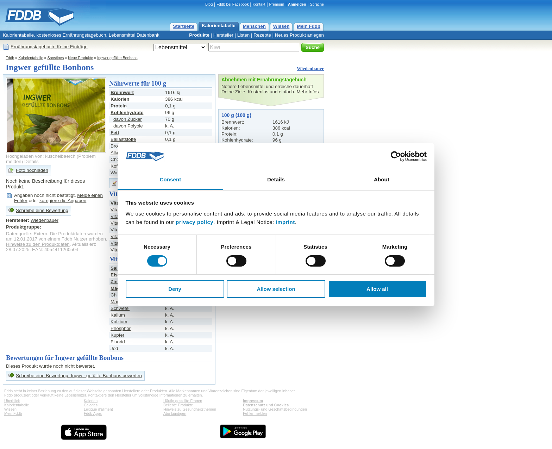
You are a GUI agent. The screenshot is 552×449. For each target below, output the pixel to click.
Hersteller (223, 35)
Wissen (281, 26)
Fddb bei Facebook (233, 4)
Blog (209, 4)
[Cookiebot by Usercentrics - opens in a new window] (396, 156)
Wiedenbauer (310, 68)
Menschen (254, 26)
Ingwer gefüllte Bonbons (117, 58)
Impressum (253, 401)
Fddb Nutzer (74, 239)
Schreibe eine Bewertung (42, 210)
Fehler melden (255, 413)
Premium (276, 4)
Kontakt (258, 4)
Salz (115, 268)
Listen (243, 35)
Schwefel (120, 308)
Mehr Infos (307, 91)
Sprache (317, 4)
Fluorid (118, 341)
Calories (91, 405)
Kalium (118, 315)
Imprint (285, 222)
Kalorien (91, 401)
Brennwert (122, 92)
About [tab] (381, 179)
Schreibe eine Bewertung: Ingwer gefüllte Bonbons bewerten (79, 375)
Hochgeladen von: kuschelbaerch (40, 156)
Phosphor (121, 328)
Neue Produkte (80, 58)
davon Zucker (127, 119)
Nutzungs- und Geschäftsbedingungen (275, 409)
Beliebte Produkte (178, 405)
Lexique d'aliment (98, 409)
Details (31, 161)
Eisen (117, 274)
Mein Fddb (308, 26)
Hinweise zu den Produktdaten (38, 244)
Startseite (183, 26)
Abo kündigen (174, 413)
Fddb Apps (93, 413)
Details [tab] (276, 179)
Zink (115, 281)
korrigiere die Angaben (62, 200)
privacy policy (194, 222)
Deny (174, 289)
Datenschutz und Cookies (266, 405)
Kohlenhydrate (127, 112)
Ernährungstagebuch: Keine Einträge (49, 46)
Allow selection (276, 289)
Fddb (10, 58)
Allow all (377, 289)
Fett (115, 132)
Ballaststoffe (123, 139)
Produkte (199, 35)
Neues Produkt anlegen (299, 35)
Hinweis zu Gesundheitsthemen (189, 409)
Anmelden (297, 4)
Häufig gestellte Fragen (182, 401)
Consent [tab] (170, 179)
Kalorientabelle (219, 25)
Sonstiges (56, 58)
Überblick (12, 401)
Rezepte (262, 35)
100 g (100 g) (236, 115)
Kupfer (117, 335)
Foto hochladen (32, 170)
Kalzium (119, 321)
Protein (119, 105)
